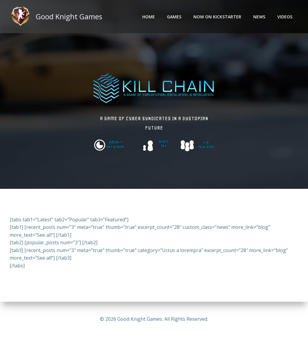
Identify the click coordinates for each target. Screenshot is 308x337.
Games (174, 17)
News (259, 17)
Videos (284, 17)
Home (148, 17)
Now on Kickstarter (217, 17)
